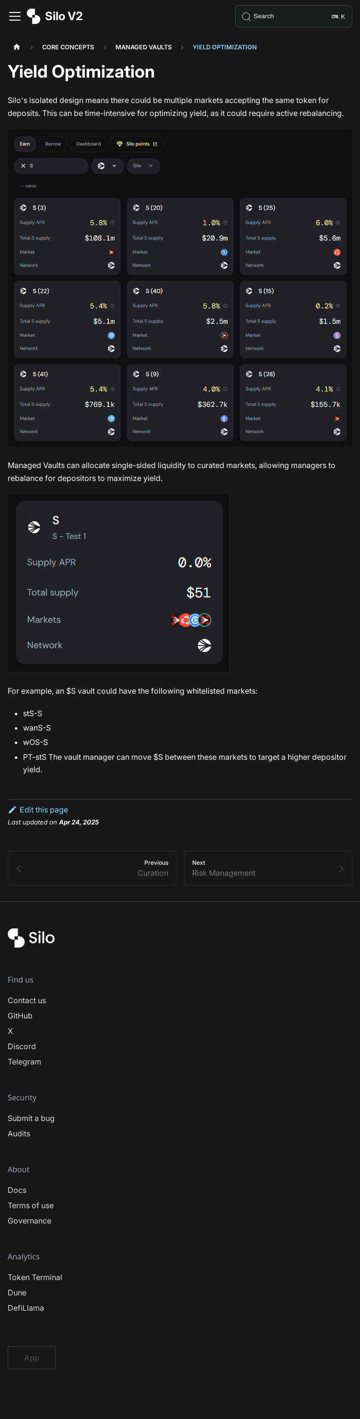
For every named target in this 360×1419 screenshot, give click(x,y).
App (31, 1357)
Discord (22, 1046)
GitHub (20, 1015)
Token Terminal (35, 1277)
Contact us (27, 1000)
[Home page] (17, 47)
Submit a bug (31, 1118)
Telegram (24, 1061)
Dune (17, 1292)
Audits (19, 1133)
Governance (29, 1220)
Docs (17, 1190)
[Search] (293, 16)
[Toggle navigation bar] (15, 16)
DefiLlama (26, 1308)
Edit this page (38, 809)
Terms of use (31, 1205)
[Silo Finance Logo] (31, 945)
